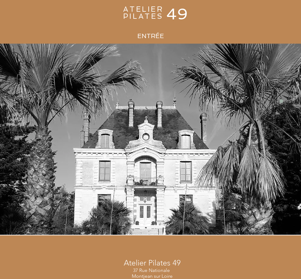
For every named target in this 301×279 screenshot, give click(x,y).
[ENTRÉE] (150, 36)
